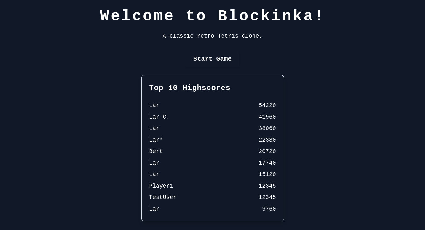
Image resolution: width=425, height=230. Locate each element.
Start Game (212, 59)
